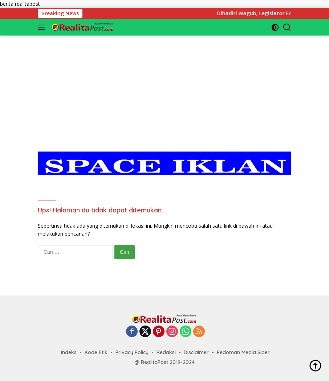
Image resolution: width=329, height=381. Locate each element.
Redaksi (166, 352)
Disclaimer (196, 352)
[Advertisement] (164, 86)
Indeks (69, 352)
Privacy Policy (132, 352)
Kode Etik (96, 352)
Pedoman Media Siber (243, 352)
